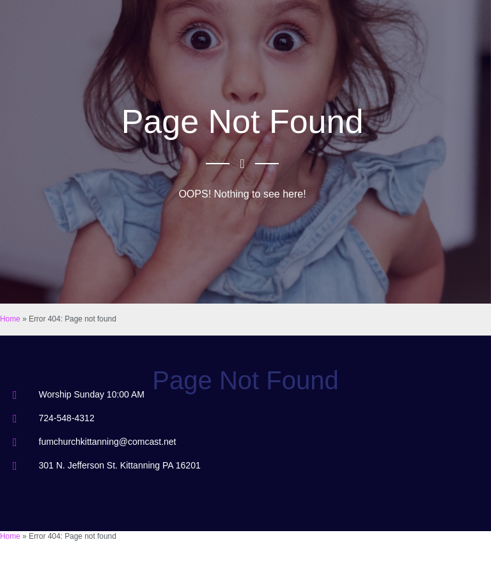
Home (10, 318)
